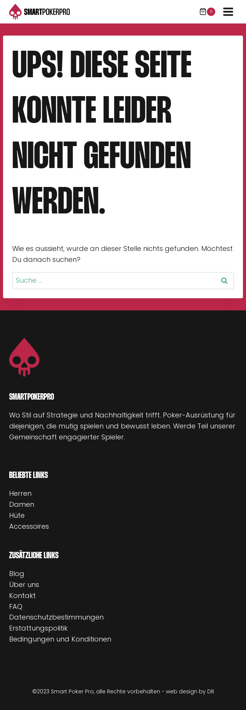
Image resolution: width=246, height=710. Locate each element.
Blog (16, 573)
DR (210, 691)
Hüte (17, 515)
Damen (21, 504)
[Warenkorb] (207, 12)
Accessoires (29, 526)
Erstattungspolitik (38, 628)
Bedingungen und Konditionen (60, 639)
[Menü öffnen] (228, 11)
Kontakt (22, 595)
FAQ (15, 606)
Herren (20, 493)
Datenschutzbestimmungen (56, 617)
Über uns (24, 584)
